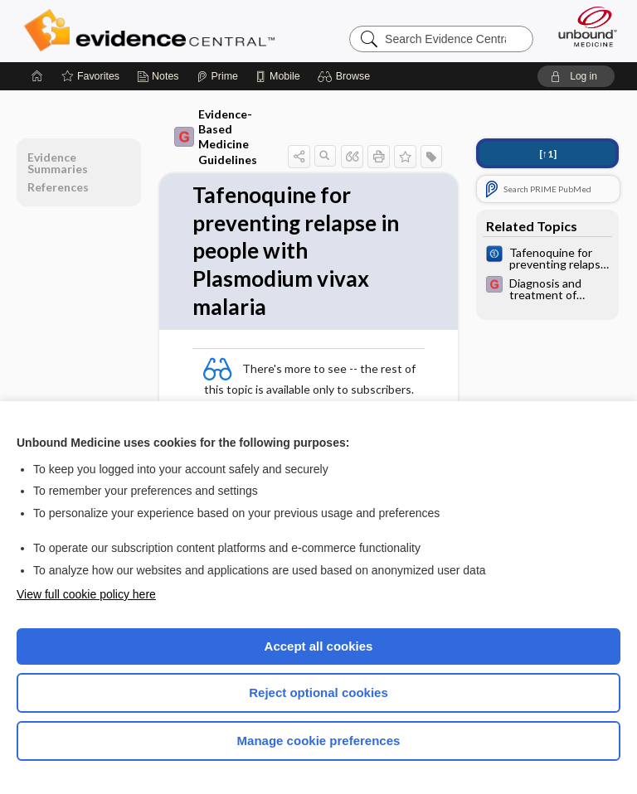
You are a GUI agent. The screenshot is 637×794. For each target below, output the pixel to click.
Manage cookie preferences (319, 740)
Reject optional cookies (318, 692)
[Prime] (217, 76)
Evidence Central (153, 30)
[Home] (37, 76)
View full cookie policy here (86, 594)
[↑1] (548, 154)
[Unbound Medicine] (582, 26)
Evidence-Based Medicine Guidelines (215, 137)
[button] (346, 76)
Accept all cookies (319, 646)
